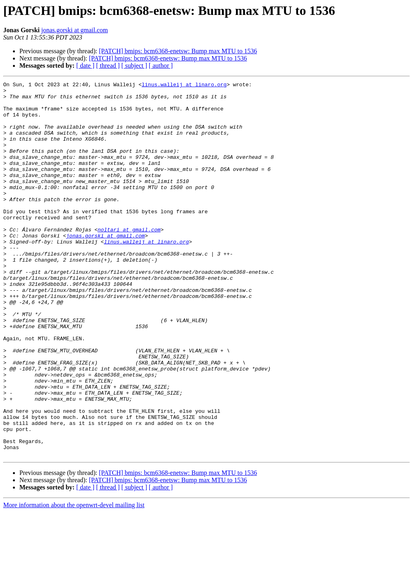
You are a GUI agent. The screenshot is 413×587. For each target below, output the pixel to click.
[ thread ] (108, 65)
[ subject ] (134, 65)
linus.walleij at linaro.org (184, 85)
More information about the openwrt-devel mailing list (73, 580)
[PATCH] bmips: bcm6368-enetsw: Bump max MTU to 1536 (178, 51)
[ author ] (161, 65)
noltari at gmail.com (129, 259)
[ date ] (85, 65)
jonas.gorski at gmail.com (74, 30)
